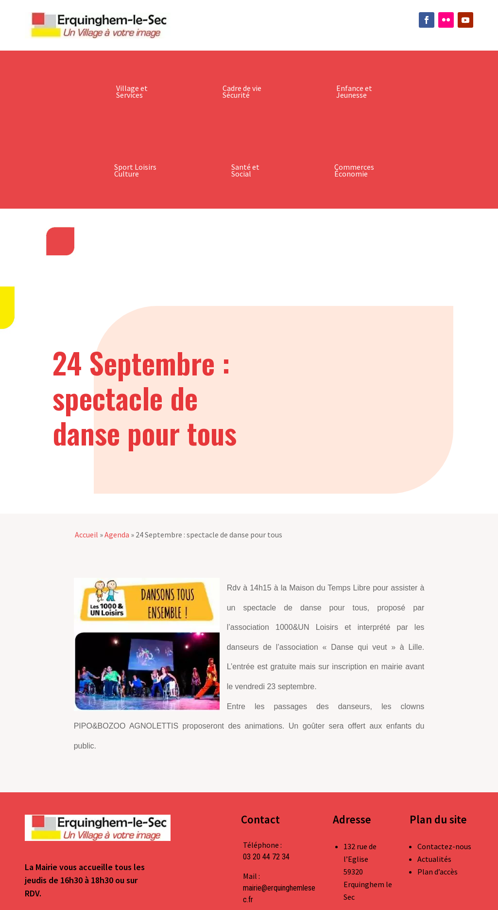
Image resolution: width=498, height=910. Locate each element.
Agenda (116, 534)
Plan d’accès (437, 871)
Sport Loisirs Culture (135, 170)
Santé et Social (245, 170)
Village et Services (132, 91)
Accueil (86, 534)
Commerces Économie (354, 170)
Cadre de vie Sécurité (242, 91)
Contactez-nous (444, 846)
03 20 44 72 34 (266, 856)
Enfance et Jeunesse (354, 91)
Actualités (434, 859)
